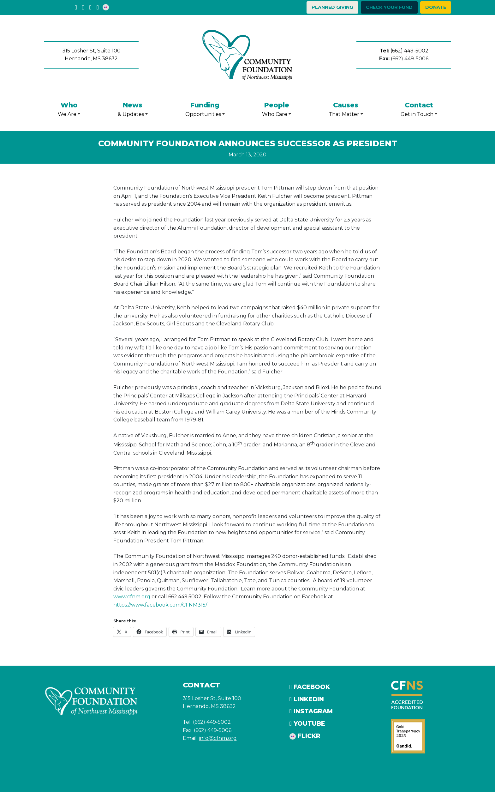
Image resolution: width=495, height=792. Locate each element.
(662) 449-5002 (403, 51)
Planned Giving (332, 7)
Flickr (304, 736)
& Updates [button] (133, 108)
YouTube (307, 723)
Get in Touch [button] (419, 108)
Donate (435, 7)
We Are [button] (69, 108)
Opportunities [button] (205, 108)
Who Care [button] (276, 108)
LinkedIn (306, 699)
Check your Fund (389, 7)
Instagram (311, 711)
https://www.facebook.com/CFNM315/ (160, 605)
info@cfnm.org (218, 738)
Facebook (309, 687)
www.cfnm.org (131, 597)
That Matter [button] (346, 108)
